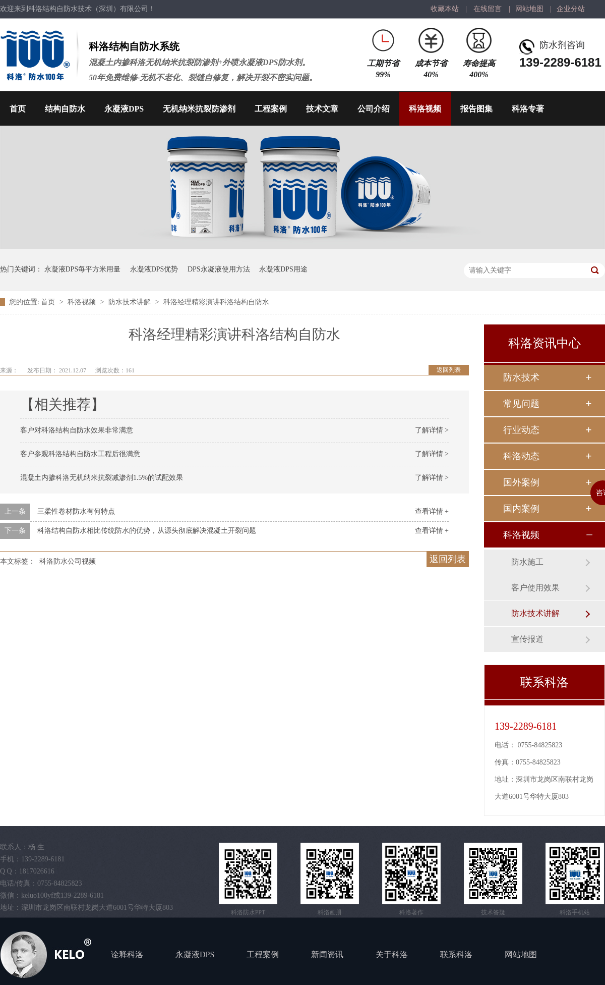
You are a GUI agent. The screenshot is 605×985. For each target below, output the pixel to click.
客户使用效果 (535, 587)
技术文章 (322, 108)
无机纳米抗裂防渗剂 (199, 108)
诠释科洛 (127, 954)
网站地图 (529, 9)
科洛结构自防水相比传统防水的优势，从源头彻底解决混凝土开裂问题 (146, 530)
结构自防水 (65, 108)
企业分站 (571, 9)
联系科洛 (456, 954)
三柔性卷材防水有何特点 (76, 511)
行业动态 (521, 430)
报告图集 (476, 108)
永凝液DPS (124, 108)
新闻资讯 (327, 954)
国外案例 (521, 482)
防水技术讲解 (130, 302)
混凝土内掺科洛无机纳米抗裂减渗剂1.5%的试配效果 (101, 477)
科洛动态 (521, 456)
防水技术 (521, 377)
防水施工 (527, 562)
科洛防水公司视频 (67, 561)
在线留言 (487, 9)
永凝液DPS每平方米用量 (82, 269)
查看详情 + (432, 511)
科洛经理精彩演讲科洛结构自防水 (216, 302)
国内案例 (521, 509)
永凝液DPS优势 (154, 269)
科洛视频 (425, 108)
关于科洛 (392, 954)
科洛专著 (528, 108)
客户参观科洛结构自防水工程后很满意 (80, 454)
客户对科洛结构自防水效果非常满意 (76, 430)
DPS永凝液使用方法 (219, 269)
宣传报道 (527, 639)
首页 (18, 108)
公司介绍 (373, 108)
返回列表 (449, 369)
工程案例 (271, 108)
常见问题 (521, 404)
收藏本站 (445, 9)
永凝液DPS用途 (283, 269)
